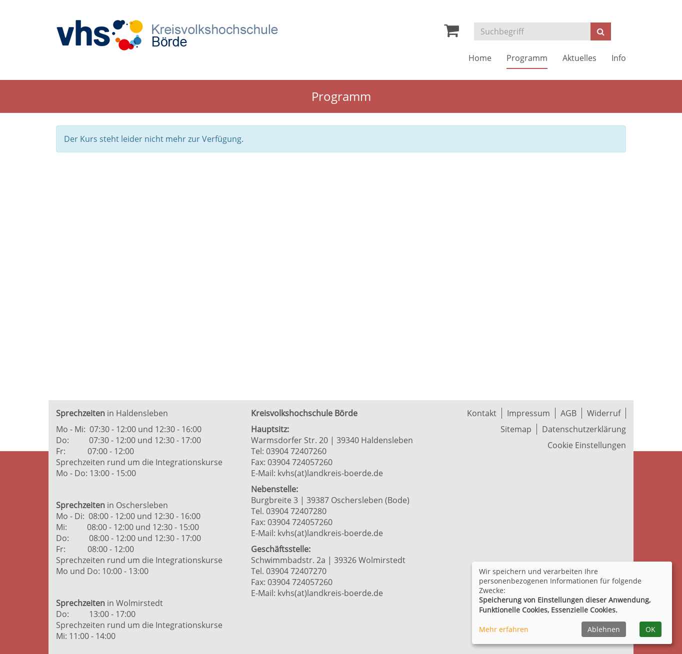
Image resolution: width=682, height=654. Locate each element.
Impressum (528, 413)
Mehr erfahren (503, 629)
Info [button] (619, 57)
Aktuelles (579, 57)
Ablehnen (604, 629)
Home (480, 57)
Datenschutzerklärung (584, 429)
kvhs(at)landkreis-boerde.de (330, 473)
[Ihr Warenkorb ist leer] (451, 32)
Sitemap (516, 429)
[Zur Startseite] (167, 35)
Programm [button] (527, 57)
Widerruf (603, 413)
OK (651, 629)
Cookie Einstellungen (587, 445)
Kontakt (481, 413)
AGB (568, 413)
